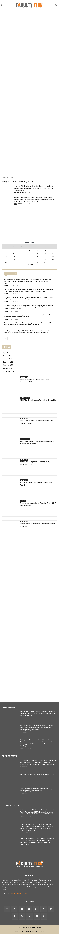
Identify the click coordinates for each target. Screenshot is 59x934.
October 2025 (7, 368)
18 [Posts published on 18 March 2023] (53, 256)
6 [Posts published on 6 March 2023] (13, 253)
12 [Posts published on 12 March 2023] (6, 256)
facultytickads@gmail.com (18, 893)
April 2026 (6, 353)
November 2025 (8, 365)
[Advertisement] (29, 24)
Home (4, 178)
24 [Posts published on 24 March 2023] (45, 259)
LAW (15, 203)
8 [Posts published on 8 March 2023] (29, 253)
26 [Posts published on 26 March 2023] (6, 262)
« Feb (27, 265)
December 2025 (8, 362)
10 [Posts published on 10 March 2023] (45, 253)
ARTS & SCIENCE (25, 398)
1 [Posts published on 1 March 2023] (29, 250)
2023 (8, 178)
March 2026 (7, 356)
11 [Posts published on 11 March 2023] (53, 253)
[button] (53, 5)
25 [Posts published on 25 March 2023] (53, 259)
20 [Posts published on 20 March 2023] (14, 259)
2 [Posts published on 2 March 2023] (37, 250)
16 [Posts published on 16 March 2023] (37, 256)
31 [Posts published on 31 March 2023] (45, 262)
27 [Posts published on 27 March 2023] (14, 262)
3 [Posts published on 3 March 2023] (45, 250)
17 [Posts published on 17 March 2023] (45, 256)
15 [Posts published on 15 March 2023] (29, 256)
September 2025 (8, 371)
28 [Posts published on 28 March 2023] (21, 262)
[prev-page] (5, 338)
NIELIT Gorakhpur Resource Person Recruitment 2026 (38, 400)
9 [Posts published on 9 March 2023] (37, 253)
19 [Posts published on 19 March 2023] (6, 259)
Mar (12, 178)
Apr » (32, 265)
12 (15, 178)
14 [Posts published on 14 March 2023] (21, 256)
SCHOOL (16, 192)
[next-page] (8, 338)
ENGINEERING (24, 377)
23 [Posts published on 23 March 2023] (37, 259)
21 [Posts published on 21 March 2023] (21, 259)
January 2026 (7, 359)
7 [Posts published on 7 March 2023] (21, 253)
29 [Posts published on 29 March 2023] (29, 262)
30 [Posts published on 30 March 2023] (37, 262)
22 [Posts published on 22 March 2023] (29, 259)
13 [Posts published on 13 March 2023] (14, 256)
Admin (22, 192)
